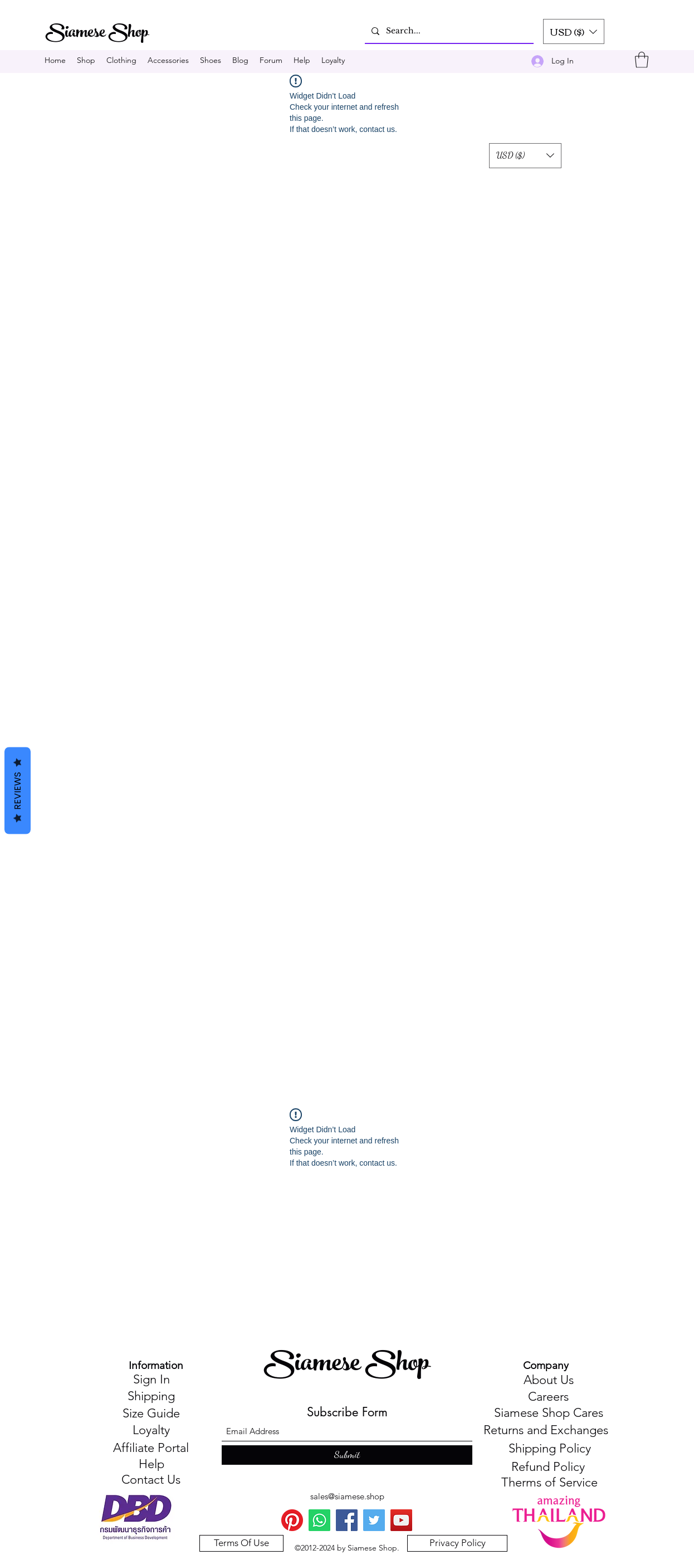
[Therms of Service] (549, 1483)
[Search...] (448, 31)
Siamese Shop (349, 1365)
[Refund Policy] (548, 1467)
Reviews (17, 791)
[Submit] (347, 1455)
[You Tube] (401, 1520)
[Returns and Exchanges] (545, 1430)
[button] (573, 31)
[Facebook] (347, 1520)
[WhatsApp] (319, 1520)
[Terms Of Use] (241, 1543)
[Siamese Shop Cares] (548, 1413)
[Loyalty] (150, 1431)
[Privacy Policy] (457, 1543)
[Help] (151, 1464)
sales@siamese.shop (347, 1496)
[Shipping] (151, 1396)
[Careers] (548, 1397)
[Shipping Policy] (550, 1449)
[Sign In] (151, 1380)
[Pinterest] (292, 1520)
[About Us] (548, 1380)
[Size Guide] (151, 1414)
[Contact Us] (151, 1480)
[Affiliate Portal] (150, 1448)
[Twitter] (374, 1520)
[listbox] (573, 31)
